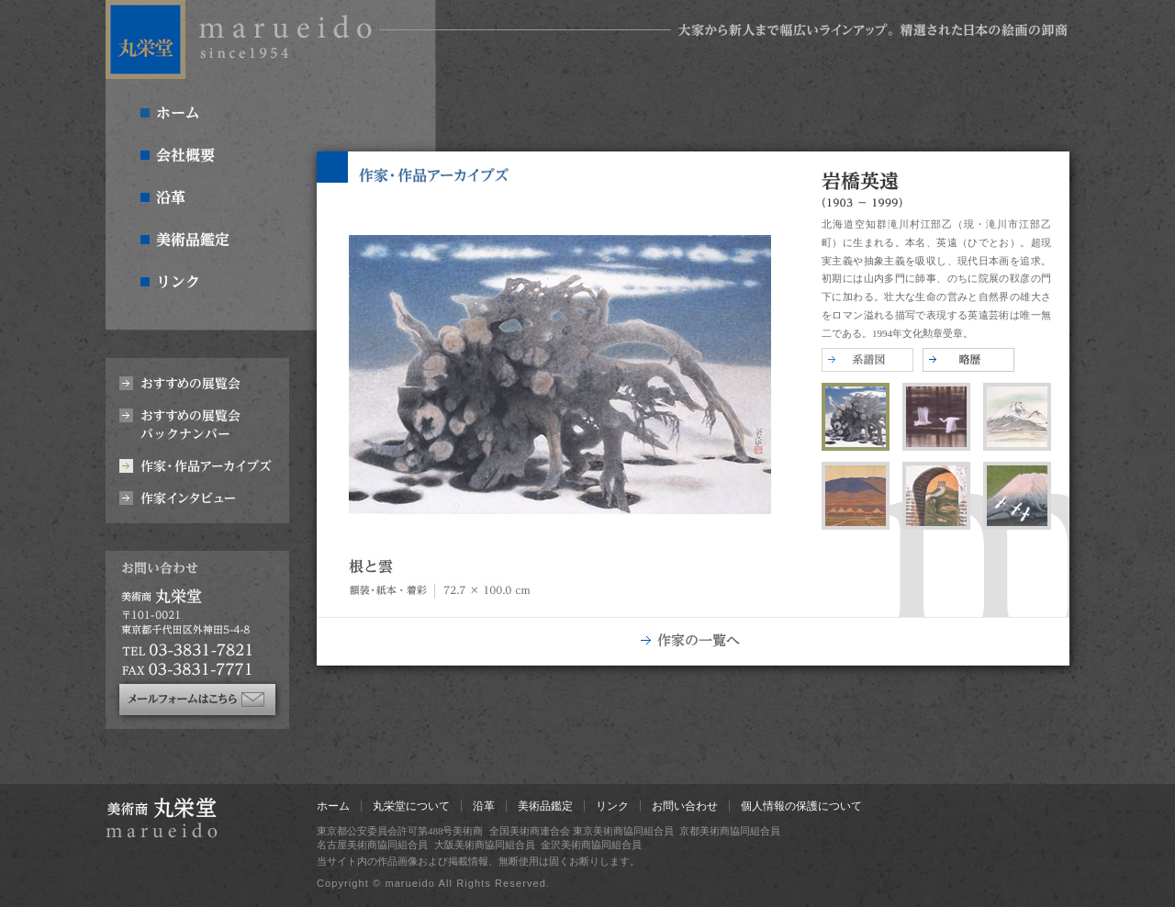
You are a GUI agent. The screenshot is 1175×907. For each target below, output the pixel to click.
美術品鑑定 (545, 806)
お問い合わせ (685, 806)
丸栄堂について (411, 806)
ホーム (333, 806)
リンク (612, 806)
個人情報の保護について (801, 806)
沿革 (484, 806)
